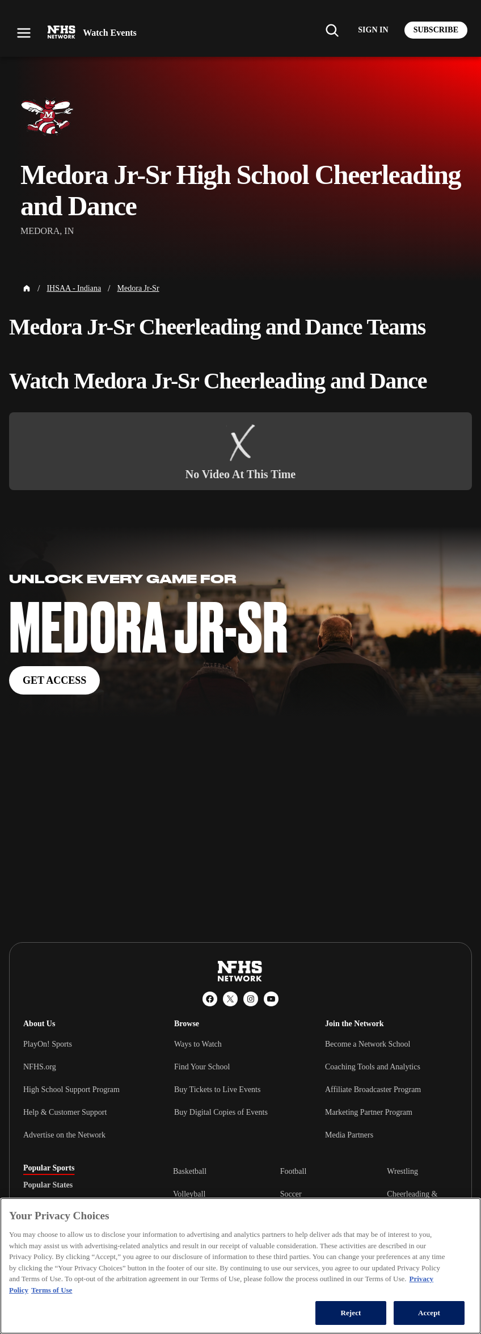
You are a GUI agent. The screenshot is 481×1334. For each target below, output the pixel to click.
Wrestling (402, 1171)
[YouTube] (271, 999)
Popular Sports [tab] (48, 1168)
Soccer (291, 1194)
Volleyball (189, 1194)
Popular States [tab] (48, 1185)
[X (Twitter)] (230, 999)
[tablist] (80, 1185)
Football (293, 1171)
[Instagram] (250, 999)
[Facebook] (209, 999)
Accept (429, 1312)
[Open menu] (24, 33)
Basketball (189, 1171)
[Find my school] (332, 30)
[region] (240, 1266)
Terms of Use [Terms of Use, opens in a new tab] (51, 1290)
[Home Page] (26, 288)
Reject (350, 1312)
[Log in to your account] (373, 30)
